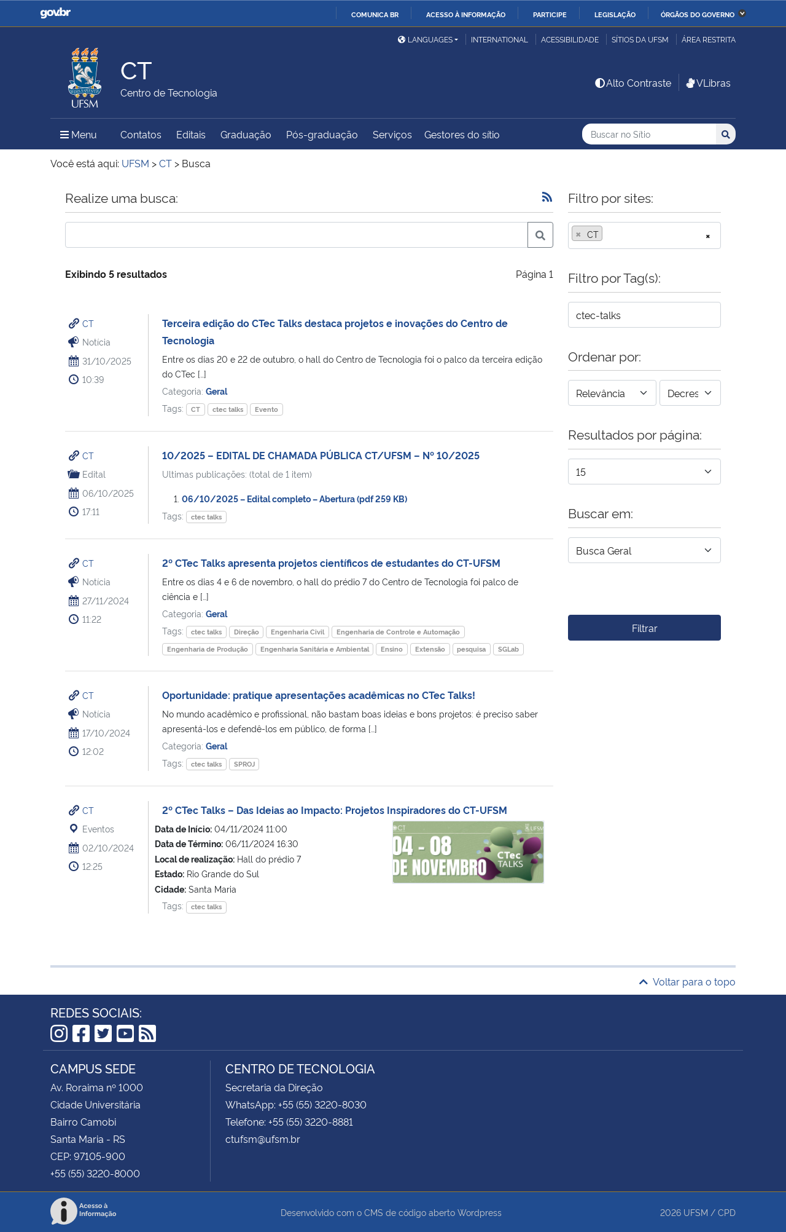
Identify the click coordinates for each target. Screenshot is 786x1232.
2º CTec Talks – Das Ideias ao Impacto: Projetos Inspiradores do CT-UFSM (334, 809)
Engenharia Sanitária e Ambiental (314, 649)
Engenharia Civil (297, 631)
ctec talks (227, 409)
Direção (246, 631)
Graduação (245, 134)
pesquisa (471, 649)
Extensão (430, 649)
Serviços (392, 134)
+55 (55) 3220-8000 (95, 1173)
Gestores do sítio (462, 134)
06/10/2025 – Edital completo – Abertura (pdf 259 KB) (294, 498)
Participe (550, 14)
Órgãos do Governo (697, 14)
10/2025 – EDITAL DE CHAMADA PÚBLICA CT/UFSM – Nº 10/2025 (321, 455)
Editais (191, 134)
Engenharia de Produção (207, 649)
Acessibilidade (570, 39)
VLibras (707, 82)
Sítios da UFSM (640, 39)
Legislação (615, 14)
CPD (727, 1212)
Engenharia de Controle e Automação (398, 631)
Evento (266, 409)
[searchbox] (609, 234)
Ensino (392, 649)
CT (88, 323)
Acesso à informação (465, 14)
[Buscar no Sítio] (649, 134)
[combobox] (644, 235)
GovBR (55, 13)
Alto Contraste (632, 82)
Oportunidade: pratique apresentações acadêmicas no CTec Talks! (318, 694)
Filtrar (645, 627)
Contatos (140, 134)
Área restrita (709, 39)
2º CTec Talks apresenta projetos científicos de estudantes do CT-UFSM (331, 562)
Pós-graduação (322, 134)
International (499, 39)
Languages (425, 39)
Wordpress (479, 1212)
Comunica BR (375, 14)
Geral (216, 391)
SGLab (508, 649)
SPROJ (244, 763)
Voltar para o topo (687, 981)
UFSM (695, 1212)
